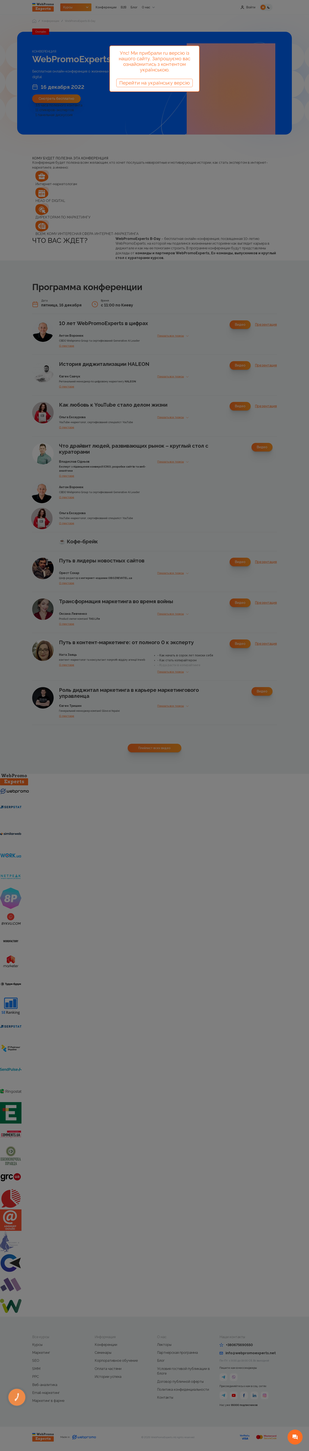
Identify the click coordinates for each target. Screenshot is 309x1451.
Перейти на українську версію (154, 83)
